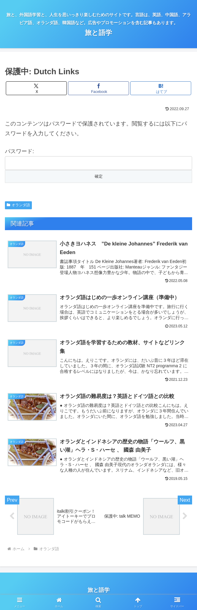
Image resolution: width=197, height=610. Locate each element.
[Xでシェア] (36, 88)
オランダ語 (18, 205)
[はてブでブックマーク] (160, 88)
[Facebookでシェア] (98, 88)
